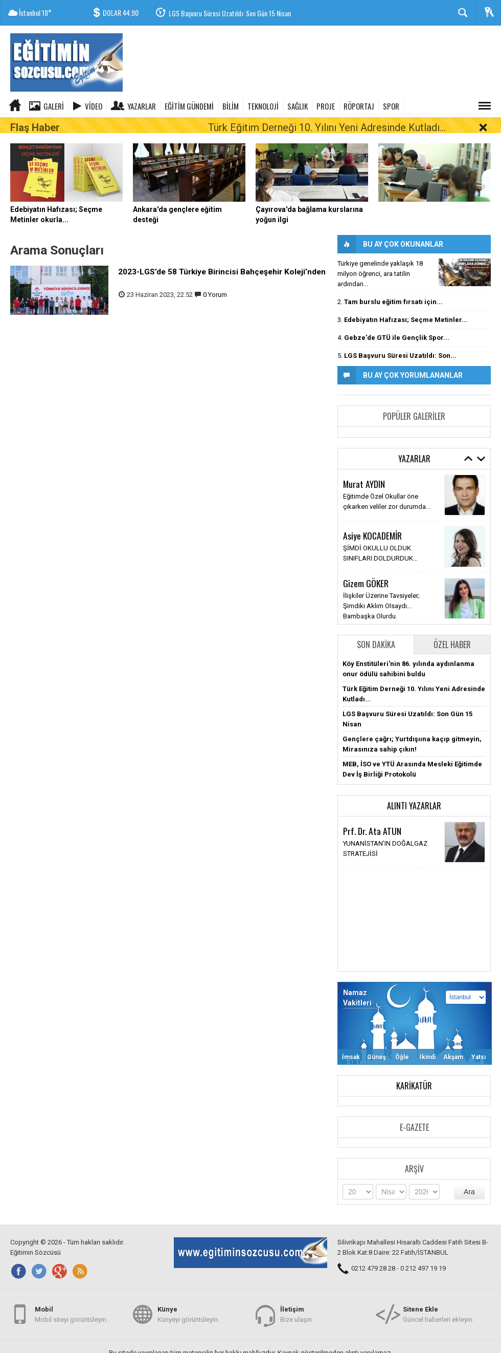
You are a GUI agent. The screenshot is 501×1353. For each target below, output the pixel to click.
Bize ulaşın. (296, 1311)
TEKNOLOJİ (263, 106)
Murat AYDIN (364, 468)
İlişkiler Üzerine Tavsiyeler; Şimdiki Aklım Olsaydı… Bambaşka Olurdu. (381, 590)
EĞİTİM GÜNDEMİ (189, 106)
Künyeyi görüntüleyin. (188, 1311)
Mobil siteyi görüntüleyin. (71, 1311)
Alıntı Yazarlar (414, 790)
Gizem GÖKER (366, 567)
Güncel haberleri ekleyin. (438, 1311)
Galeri (53, 106)
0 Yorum (215, 279)
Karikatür (414, 1070)
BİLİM (230, 106)
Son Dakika (376, 629)
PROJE (325, 106)
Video (93, 106)
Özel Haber (452, 629)
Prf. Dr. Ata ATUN (372, 815)
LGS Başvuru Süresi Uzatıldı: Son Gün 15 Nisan (230, 13)
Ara (469, 1176)
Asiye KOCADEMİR (372, 519)
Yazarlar (141, 106)
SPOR (391, 106)
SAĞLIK (297, 106)
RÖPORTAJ (359, 106)
